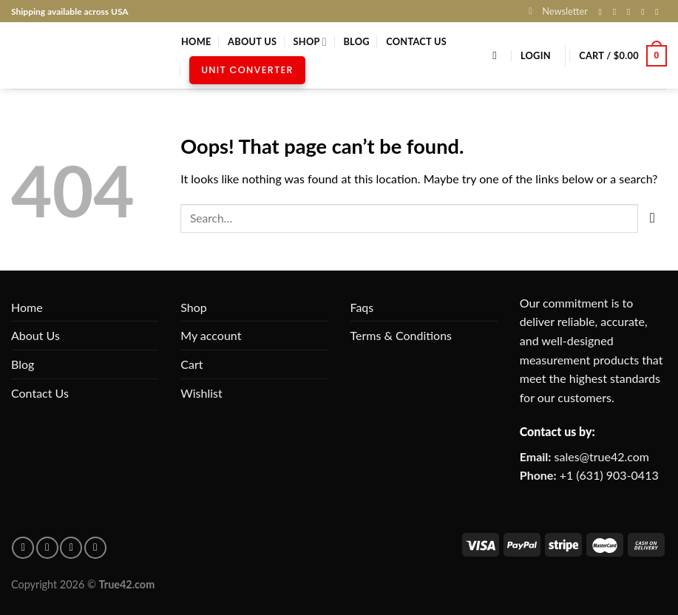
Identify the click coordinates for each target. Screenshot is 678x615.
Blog (356, 41)
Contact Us (416, 41)
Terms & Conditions (401, 335)
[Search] (498, 55)
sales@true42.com (602, 456)
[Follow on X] (631, 12)
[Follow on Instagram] (617, 12)
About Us (252, 41)
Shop (310, 42)
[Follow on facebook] (23, 548)
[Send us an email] (645, 12)
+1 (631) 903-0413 (609, 475)
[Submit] (652, 218)
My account (210, 335)
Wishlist (201, 393)
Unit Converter (247, 70)
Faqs (362, 307)
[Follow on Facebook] (603, 12)
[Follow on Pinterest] (659, 12)
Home (196, 41)
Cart (191, 364)
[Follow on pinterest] (47, 548)
